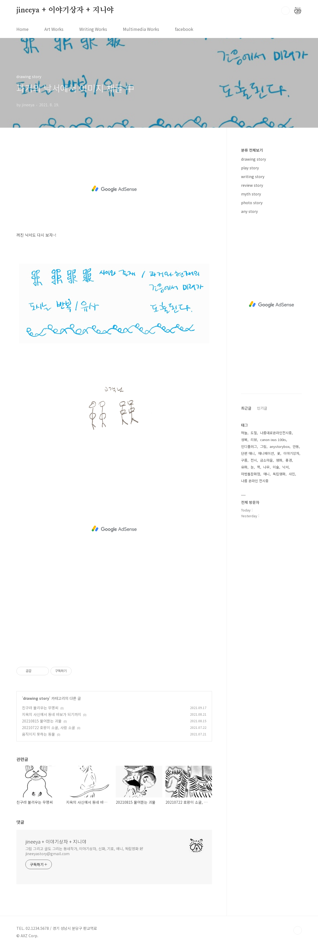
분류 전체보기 (252, 150)
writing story (252, 176)
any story (249, 211)
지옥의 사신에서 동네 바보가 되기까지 (51, 714)
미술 (276, 467)
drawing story (36, 698)
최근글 (246, 408)
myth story (251, 194)
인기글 (262, 408)
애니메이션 (266, 453)
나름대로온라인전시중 (276, 432)
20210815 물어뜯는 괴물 (42, 721)
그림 (263, 446)
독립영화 (279, 473)
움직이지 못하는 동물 (38, 734)
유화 (244, 467)
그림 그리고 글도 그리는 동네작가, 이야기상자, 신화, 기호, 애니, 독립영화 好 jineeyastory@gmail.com (84, 851)
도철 (254, 432)
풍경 (288, 460)
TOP (297, 930)
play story (250, 167)
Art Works (53, 29)
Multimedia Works (141, 29)
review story (252, 185)
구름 (244, 460)
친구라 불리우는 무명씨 (40, 707)
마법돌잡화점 (250, 473)
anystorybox (279, 446)
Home (22, 29)
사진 (292, 473)
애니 (266, 473)
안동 (296, 446)
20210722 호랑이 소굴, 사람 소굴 (48, 727)
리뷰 (254, 439)
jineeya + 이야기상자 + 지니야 (65, 10)
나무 (266, 467)
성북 (244, 439)
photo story (251, 202)
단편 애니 (248, 453)
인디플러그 (249, 446)
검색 (285, 11)
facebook (184, 29)
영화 (279, 460)
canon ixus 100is (273, 439)
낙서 (285, 467)
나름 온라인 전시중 (255, 480)
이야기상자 (291, 453)
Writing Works (93, 29)
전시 (254, 460)
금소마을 (266, 460)
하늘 (244, 432)
